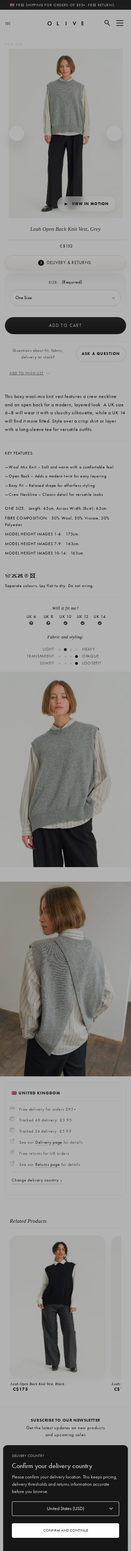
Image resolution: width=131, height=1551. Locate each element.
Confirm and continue (65, 1530)
